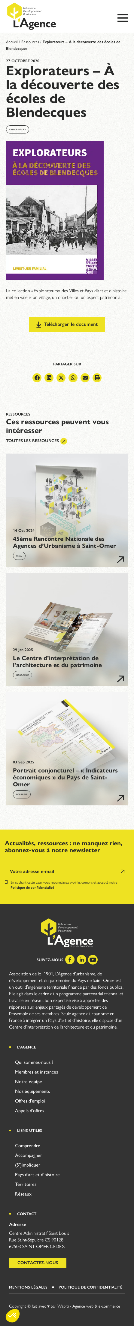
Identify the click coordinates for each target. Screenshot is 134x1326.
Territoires (25, 1184)
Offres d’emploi (30, 1101)
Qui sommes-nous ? (34, 1062)
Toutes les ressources (36, 441)
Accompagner (28, 1155)
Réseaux (23, 1194)
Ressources (30, 42)
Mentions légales (28, 1287)
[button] (36, 377)
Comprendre (27, 1145)
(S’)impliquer (27, 1165)
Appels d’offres (29, 1110)
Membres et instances (36, 1072)
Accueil (12, 42)
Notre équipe (28, 1081)
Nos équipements (32, 1091)
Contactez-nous (37, 1262)
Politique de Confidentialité (90, 1287)
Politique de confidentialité (32, 887)
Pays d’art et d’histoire (37, 1174)
